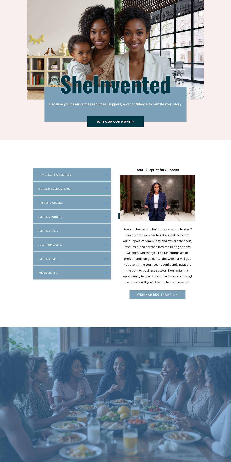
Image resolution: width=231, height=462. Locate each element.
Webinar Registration (157, 294)
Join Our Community (115, 122)
